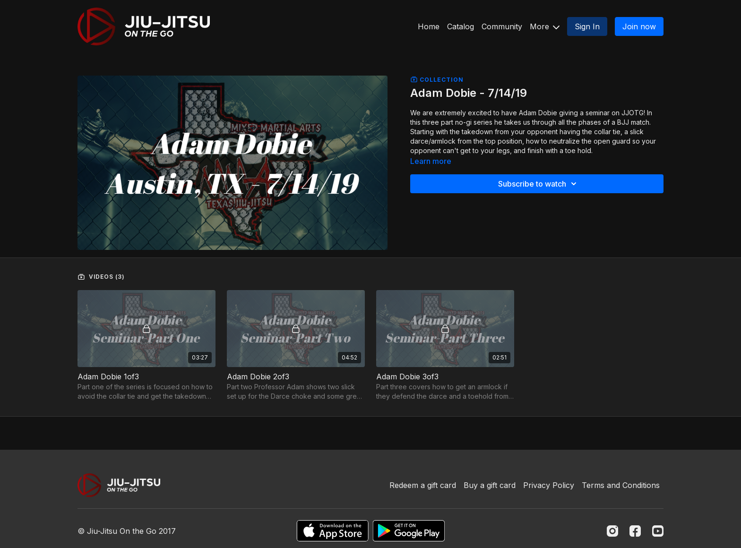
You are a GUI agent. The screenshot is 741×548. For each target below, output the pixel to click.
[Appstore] (332, 530)
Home (428, 26)
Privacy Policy (548, 485)
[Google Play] (408, 530)
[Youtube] (657, 531)
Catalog (460, 26)
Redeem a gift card (422, 485)
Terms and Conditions (621, 485)
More (545, 26)
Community (502, 26)
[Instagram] (612, 531)
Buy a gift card (490, 485)
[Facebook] (635, 531)
